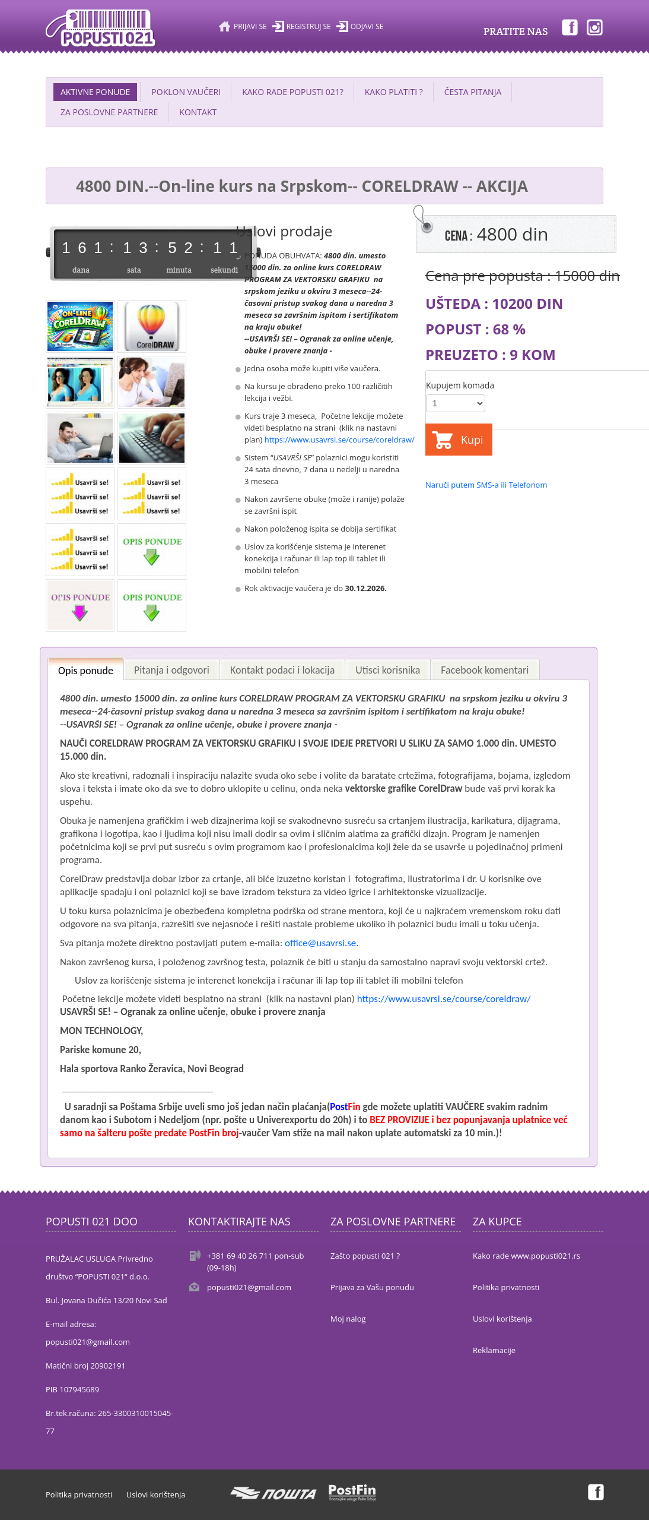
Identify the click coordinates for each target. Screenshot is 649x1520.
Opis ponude (85, 670)
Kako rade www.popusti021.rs (526, 1255)
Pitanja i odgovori (171, 670)
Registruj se (309, 26)
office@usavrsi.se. (322, 943)
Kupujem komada (460, 385)
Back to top (629, 1501)
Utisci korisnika (387, 670)
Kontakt (198, 112)
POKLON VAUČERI (186, 91)
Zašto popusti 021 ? (365, 1255)
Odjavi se (367, 26)
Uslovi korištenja (502, 1318)
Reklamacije (494, 1350)
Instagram (595, 27)
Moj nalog (348, 1318)
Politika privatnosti (506, 1287)
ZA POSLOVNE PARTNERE (109, 112)
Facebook (569, 27)
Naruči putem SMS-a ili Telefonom (486, 484)
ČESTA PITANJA (473, 91)
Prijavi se (250, 26)
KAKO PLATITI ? (394, 91)
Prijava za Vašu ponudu (372, 1287)
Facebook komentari (485, 670)
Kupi (472, 439)
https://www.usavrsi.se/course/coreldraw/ (340, 439)
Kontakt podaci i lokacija (282, 670)
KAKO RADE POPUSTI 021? (292, 91)
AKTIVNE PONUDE (95, 91)
